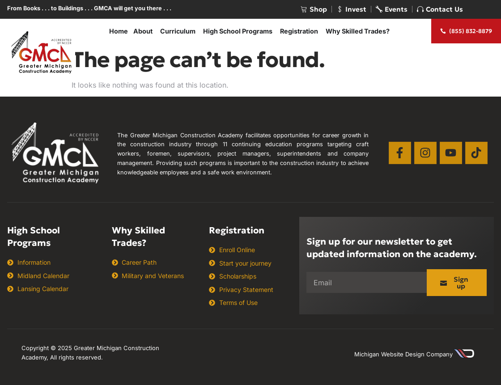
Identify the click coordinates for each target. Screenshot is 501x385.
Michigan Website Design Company (403, 354)
